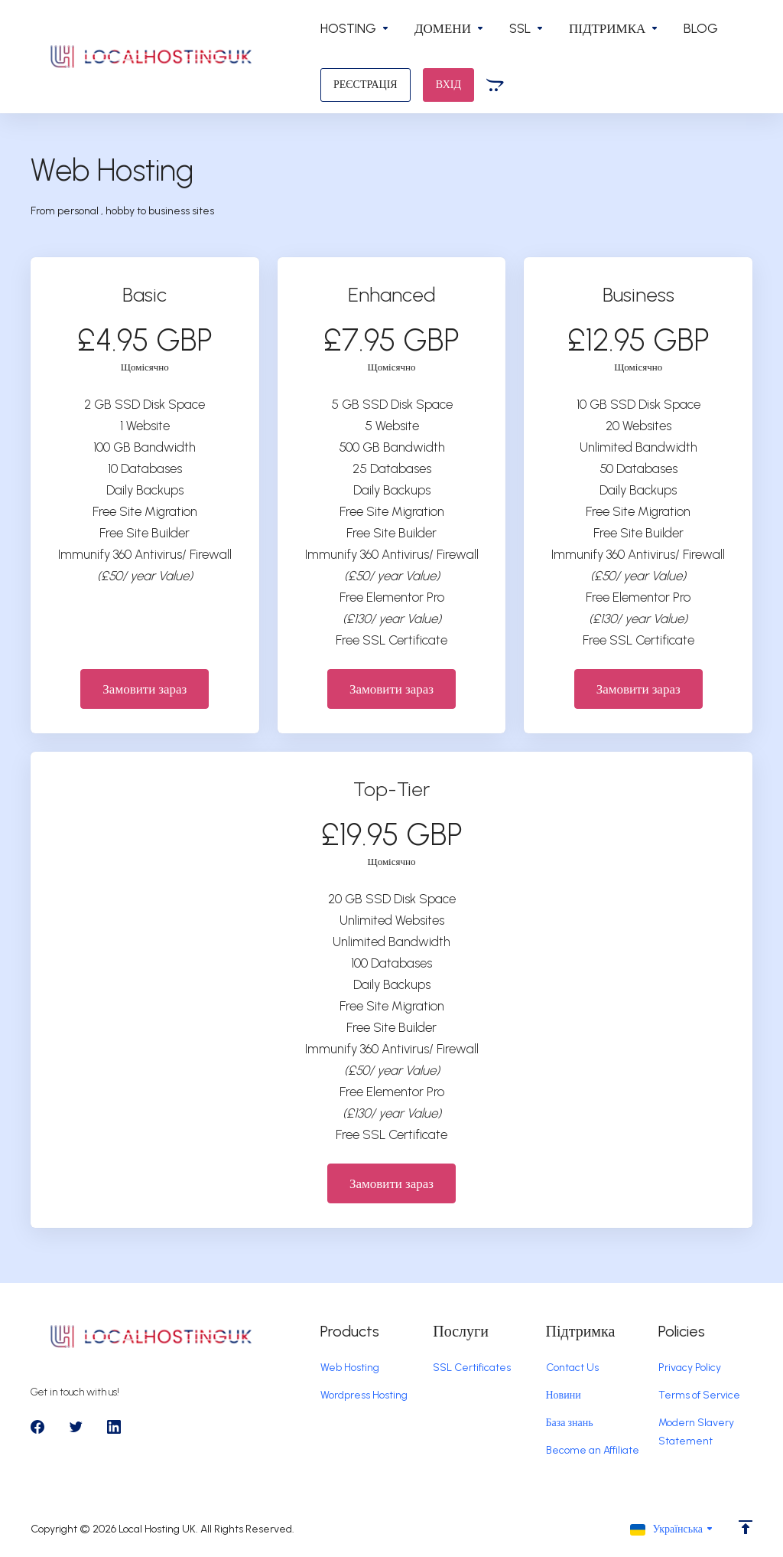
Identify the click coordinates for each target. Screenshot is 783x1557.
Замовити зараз (144, 689)
